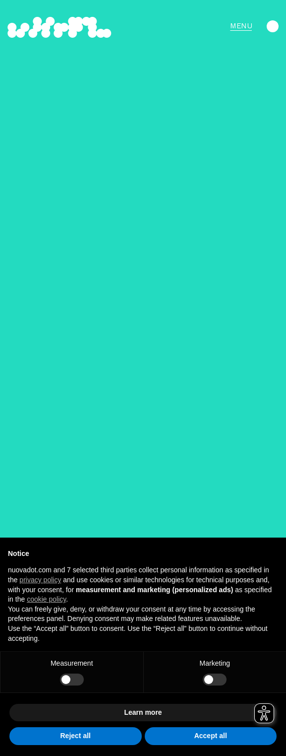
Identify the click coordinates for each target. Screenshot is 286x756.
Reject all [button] (75, 736)
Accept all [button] (210, 736)
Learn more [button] (143, 712)
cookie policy (46, 599)
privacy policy (40, 580)
